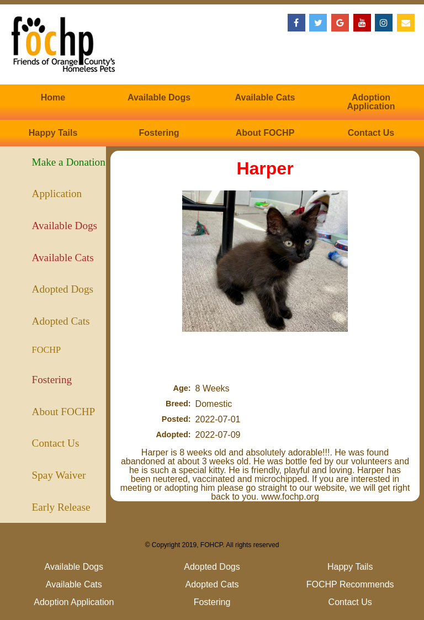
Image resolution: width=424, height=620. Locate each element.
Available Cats (265, 97)
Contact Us (371, 132)
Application (57, 193)
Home (53, 97)
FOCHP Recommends (56, 354)
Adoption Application (371, 102)
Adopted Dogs (62, 289)
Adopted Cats (61, 321)
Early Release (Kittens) (61, 512)
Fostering (159, 132)
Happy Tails (53, 132)
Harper (264, 168)
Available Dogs (159, 97)
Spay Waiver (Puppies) (59, 480)
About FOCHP (265, 132)
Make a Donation (68, 162)
